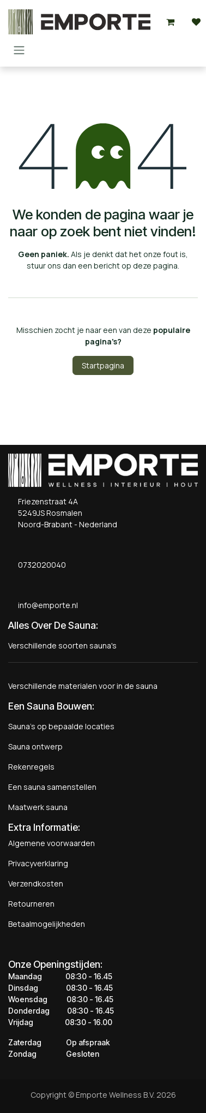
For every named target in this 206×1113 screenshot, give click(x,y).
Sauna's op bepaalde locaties (61, 726)
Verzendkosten (35, 883)
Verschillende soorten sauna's (62, 645)
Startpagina (103, 365)
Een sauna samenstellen (52, 787)
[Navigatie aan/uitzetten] (19, 49)
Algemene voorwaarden (51, 843)
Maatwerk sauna (38, 807)
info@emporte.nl (45, 605)
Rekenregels (31, 766)
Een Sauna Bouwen (50, 706)
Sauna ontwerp (35, 746)
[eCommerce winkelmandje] (170, 22)
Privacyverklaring (38, 863)
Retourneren (31, 903)
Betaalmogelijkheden (46, 924)
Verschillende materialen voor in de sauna (82, 686)
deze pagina (155, 265)
